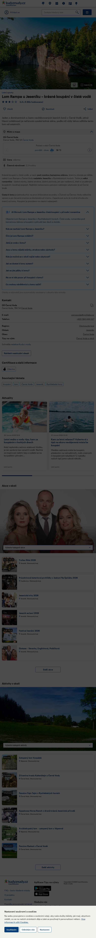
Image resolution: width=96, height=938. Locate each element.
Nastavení (44, 929)
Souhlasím (11, 929)
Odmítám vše (28, 929)
